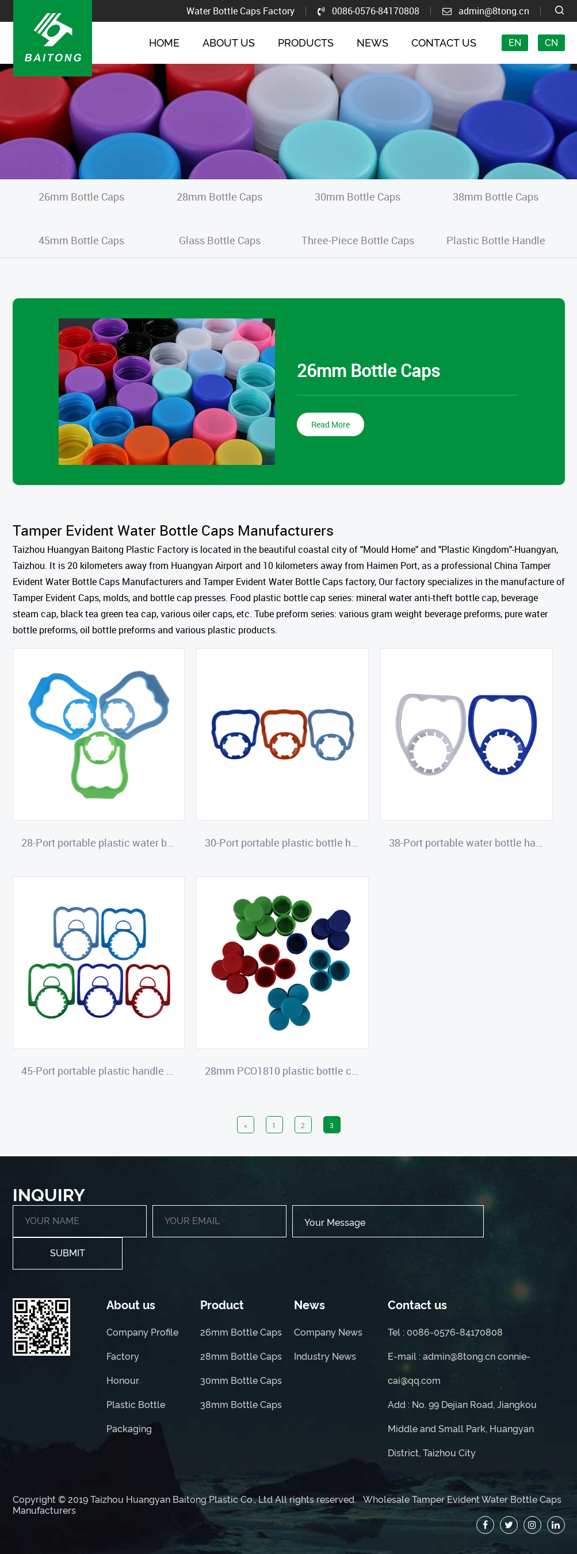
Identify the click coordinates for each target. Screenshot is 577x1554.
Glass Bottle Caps (220, 240)
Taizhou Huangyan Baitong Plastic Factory (101, 549)
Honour (122, 1380)
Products (306, 43)
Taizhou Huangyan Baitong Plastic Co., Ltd (181, 1499)
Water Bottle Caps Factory (240, 11)
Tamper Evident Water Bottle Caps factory (289, 581)
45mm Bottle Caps (81, 240)
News (372, 43)
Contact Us (443, 43)
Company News (328, 1332)
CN (551, 42)
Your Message (388, 1221)
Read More (330, 424)
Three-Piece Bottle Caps (357, 240)
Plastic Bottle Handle (495, 240)
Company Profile (142, 1332)
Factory (122, 1356)
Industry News (325, 1356)
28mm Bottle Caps (219, 196)
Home (164, 43)
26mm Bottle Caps (81, 196)
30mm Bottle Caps (357, 196)
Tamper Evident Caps (56, 597)
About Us (228, 43)
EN (515, 42)
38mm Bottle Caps (495, 196)
